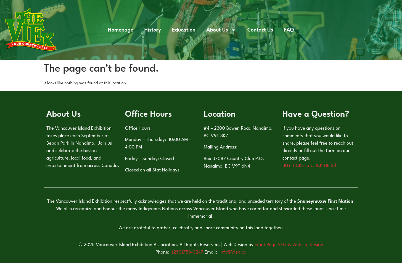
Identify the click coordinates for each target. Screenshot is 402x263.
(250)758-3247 (188, 252)
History (152, 30)
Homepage (120, 30)
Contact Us (260, 30)
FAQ (289, 30)
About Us (221, 30)
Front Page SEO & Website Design (289, 245)
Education (183, 30)
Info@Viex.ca (232, 252)
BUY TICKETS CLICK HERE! (309, 165)
